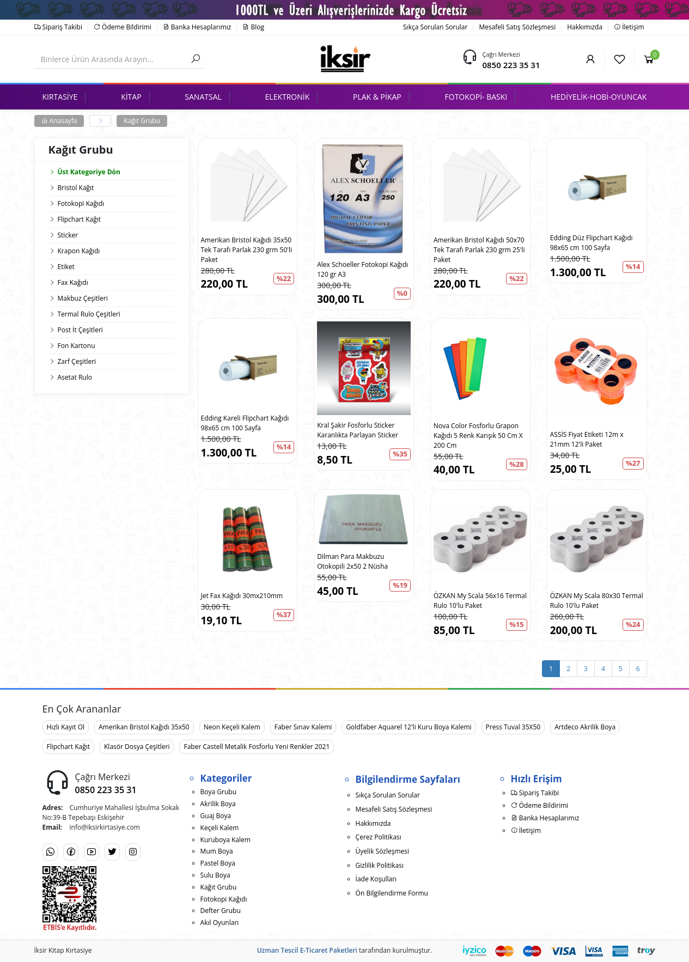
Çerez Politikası (378, 837)
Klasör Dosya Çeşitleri (136, 746)
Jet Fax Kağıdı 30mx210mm (242, 595)
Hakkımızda (584, 27)
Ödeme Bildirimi (122, 27)
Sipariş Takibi (58, 27)
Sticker (68, 235)
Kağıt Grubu (142, 120)
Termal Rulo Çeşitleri (89, 314)
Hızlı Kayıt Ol (66, 727)
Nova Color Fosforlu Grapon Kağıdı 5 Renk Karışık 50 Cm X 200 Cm (478, 435)
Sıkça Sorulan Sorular (435, 27)
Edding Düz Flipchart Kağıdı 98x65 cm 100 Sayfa (591, 242)
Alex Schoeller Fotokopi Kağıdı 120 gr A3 (362, 269)
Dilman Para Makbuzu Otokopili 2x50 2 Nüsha (352, 561)
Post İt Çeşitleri (80, 329)
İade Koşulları (376, 879)
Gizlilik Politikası (380, 865)
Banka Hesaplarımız (197, 27)
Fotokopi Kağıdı (81, 203)
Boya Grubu (218, 791)
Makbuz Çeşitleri (83, 298)
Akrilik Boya (218, 803)
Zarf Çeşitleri (77, 361)
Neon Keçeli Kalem (232, 727)
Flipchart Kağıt (79, 219)
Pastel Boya (217, 863)
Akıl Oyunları (219, 922)
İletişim (629, 27)
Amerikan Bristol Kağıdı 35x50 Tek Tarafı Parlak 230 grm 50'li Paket (246, 249)
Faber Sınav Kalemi (303, 727)
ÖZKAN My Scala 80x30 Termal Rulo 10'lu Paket (596, 600)
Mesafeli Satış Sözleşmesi (517, 27)
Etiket (66, 266)
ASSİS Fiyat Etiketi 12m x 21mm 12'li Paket (587, 439)
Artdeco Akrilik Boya (584, 727)
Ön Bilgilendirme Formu (392, 893)
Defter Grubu (220, 910)
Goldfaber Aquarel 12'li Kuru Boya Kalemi (408, 727)
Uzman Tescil (277, 950)
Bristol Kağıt (76, 187)
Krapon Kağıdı (79, 250)
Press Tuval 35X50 (513, 727)
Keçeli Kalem (219, 827)
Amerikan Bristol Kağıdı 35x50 (144, 727)
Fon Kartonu (76, 345)
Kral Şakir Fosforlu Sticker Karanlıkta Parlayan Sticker (357, 430)
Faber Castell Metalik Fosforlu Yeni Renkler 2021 (257, 746)
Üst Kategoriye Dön (84, 171)
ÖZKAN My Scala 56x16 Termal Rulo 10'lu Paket (480, 600)
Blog (253, 27)
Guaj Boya (215, 815)
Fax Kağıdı (73, 282)
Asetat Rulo (75, 377)
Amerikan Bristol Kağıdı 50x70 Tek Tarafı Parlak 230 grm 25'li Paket (479, 249)
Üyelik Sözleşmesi (382, 851)
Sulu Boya (215, 875)
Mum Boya (216, 851)
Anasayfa (59, 120)
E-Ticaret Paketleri (328, 950)
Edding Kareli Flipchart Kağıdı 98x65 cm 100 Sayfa (245, 423)
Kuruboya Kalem (225, 839)
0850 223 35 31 (511, 64)
